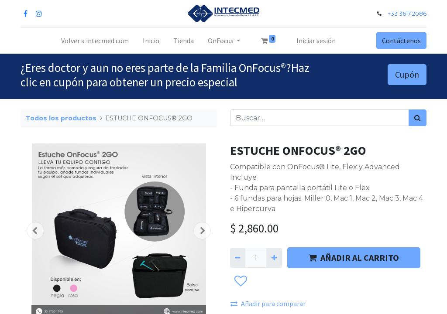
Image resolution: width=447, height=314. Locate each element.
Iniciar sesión (316, 40)
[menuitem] (95, 40)
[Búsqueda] (417, 117)
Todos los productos (61, 118)
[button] (35, 231)
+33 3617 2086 (407, 13)
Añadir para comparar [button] (268, 303)
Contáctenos (401, 40)
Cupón (407, 74)
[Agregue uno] (274, 258)
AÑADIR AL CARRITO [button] (354, 257)
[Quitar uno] (237, 258)
